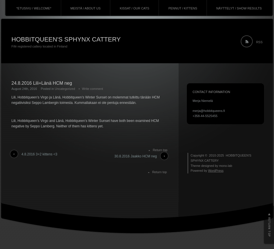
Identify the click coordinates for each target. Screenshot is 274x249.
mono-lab (225, 165)
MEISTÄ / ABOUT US (86, 8)
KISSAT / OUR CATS (134, 8)
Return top (160, 150)
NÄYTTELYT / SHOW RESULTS (239, 8)
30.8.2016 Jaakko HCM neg (135, 156)
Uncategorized (65, 88)
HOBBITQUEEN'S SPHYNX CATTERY (66, 39)
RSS (259, 42)
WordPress (215, 170)
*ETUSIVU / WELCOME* (33, 8)
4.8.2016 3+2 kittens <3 (39, 154)
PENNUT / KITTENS (182, 8)
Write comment (92, 88)
